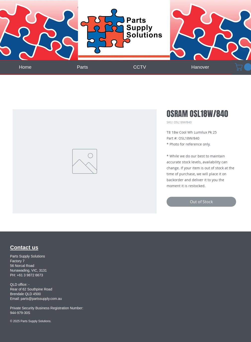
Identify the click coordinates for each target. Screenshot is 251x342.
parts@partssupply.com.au (41, 299)
